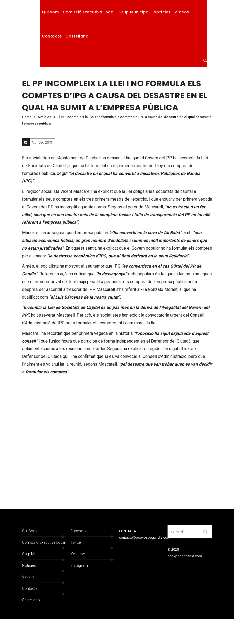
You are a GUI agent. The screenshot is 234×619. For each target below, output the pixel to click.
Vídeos (181, 12)
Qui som (50, 12)
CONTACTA (127, 531)
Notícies (162, 12)
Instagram (79, 565)
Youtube (77, 554)
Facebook (79, 531)
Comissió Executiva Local (89, 12)
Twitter (76, 542)
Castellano (76, 36)
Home (27, 117)
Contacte (52, 36)
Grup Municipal (134, 12)
